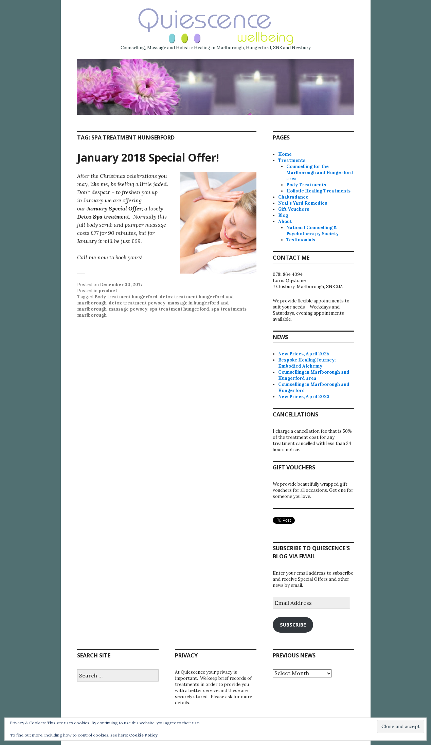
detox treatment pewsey (137, 303)
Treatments (291, 160)
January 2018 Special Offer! (148, 157)
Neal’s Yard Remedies (302, 203)
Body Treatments (306, 185)
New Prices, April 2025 (303, 354)
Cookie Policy (143, 735)
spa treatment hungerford (179, 309)
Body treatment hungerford (126, 297)
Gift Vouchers (293, 209)
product (107, 291)
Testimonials (300, 240)
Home (285, 154)
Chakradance (293, 197)
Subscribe (293, 624)
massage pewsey (128, 309)
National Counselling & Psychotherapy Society (312, 231)
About (285, 221)
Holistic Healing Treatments (318, 191)
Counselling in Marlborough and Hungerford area (313, 375)
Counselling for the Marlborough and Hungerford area (319, 173)
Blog (283, 215)
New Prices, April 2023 (303, 396)
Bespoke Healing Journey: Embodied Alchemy (307, 363)
